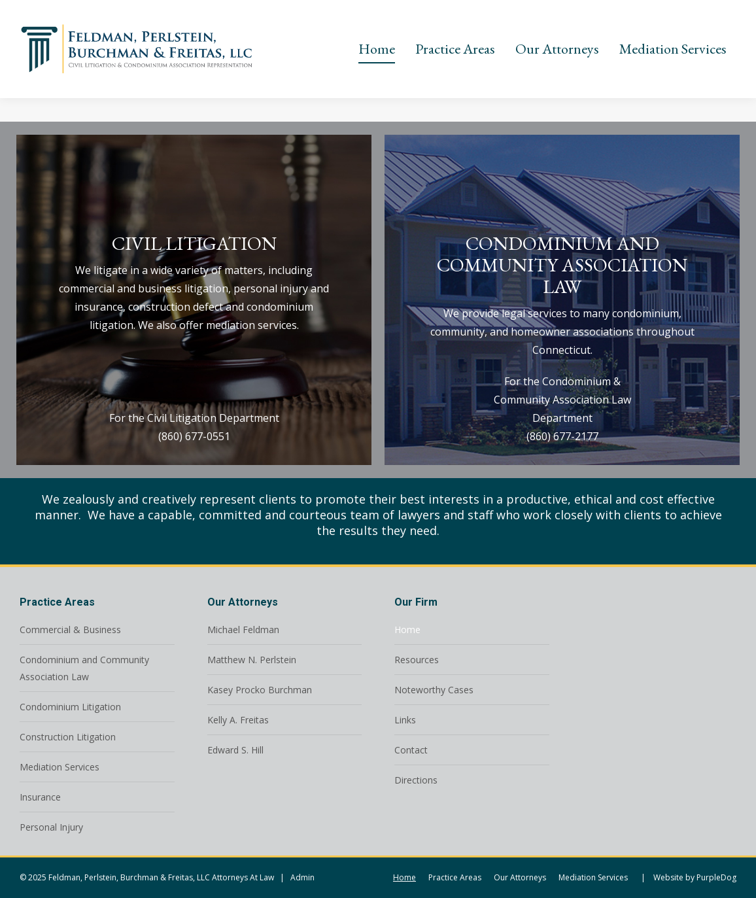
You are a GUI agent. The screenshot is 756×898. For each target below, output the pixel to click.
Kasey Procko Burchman (259, 689)
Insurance (40, 797)
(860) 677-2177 (562, 436)
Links (405, 720)
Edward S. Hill (235, 750)
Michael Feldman (243, 629)
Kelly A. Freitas (238, 720)
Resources (416, 659)
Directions (416, 780)
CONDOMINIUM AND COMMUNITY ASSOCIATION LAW (562, 265)
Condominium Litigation (70, 706)
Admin (302, 877)
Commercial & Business (70, 629)
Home (407, 629)
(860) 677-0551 (194, 436)
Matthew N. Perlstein (251, 659)
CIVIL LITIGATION (194, 243)
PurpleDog (716, 877)
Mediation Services (59, 767)
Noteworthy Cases (433, 689)
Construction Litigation (68, 737)
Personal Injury (51, 827)
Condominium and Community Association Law (84, 668)
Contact (411, 750)
